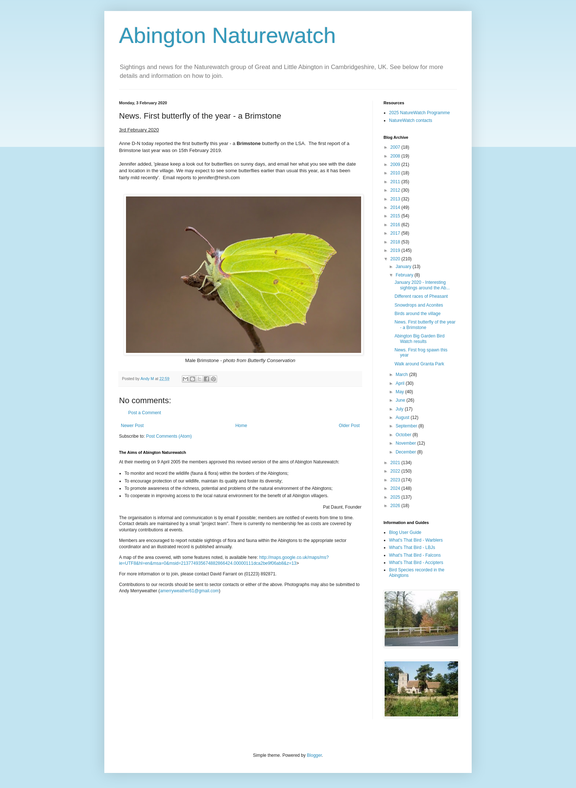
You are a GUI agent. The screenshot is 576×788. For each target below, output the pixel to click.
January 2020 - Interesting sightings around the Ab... (422, 285)
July (400, 409)
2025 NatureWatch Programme (419, 112)
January (404, 266)
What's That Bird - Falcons (415, 555)
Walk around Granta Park (419, 363)
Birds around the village (417, 313)
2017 (396, 233)
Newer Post (132, 425)
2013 (396, 199)
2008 (396, 156)
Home (241, 425)
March (402, 374)
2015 (396, 215)
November (406, 443)
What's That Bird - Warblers (416, 540)
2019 (396, 250)
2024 (396, 488)
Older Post (349, 425)
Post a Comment (144, 412)
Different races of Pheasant (421, 296)
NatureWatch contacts (410, 120)
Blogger (314, 755)
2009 (396, 164)
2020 (396, 258)
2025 (396, 497)
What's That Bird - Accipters (416, 562)
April (401, 383)
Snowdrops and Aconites (419, 305)
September (407, 426)
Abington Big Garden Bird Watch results (419, 338)
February (405, 275)
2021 (396, 462)
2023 (396, 479)
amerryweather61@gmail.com (189, 590)
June (401, 400)
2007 (396, 147)
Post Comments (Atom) (169, 436)
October (404, 434)
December (406, 452)
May (400, 391)
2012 (396, 190)
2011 (396, 181)
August (403, 417)
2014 (396, 207)
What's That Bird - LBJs (412, 547)
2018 (396, 242)
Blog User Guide (405, 532)
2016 (396, 224)
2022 (396, 471)
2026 (396, 505)
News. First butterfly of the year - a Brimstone (425, 324)
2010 (396, 173)
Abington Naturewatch (227, 35)
